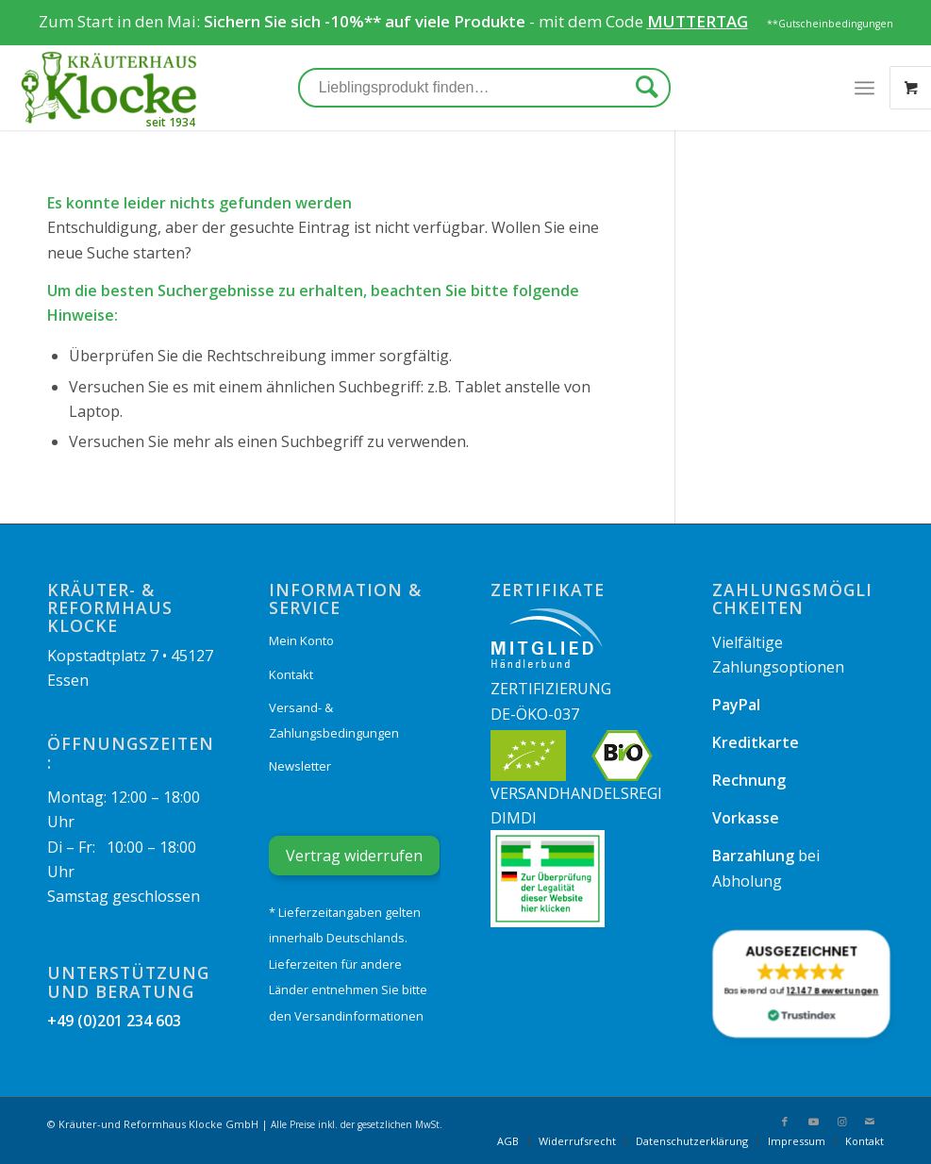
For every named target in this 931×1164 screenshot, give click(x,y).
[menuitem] (508, 1141)
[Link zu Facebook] (785, 1121)
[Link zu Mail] (870, 1121)
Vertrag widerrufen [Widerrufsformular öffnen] (354, 855)
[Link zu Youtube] (813, 1121)
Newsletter (300, 765)
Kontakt (291, 674)
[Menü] (864, 87)
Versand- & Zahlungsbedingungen (334, 719)
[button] (801, 984)
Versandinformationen (359, 1015)
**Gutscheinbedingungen (830, 23)
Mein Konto (301, 640)
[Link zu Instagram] (841, 1121)
